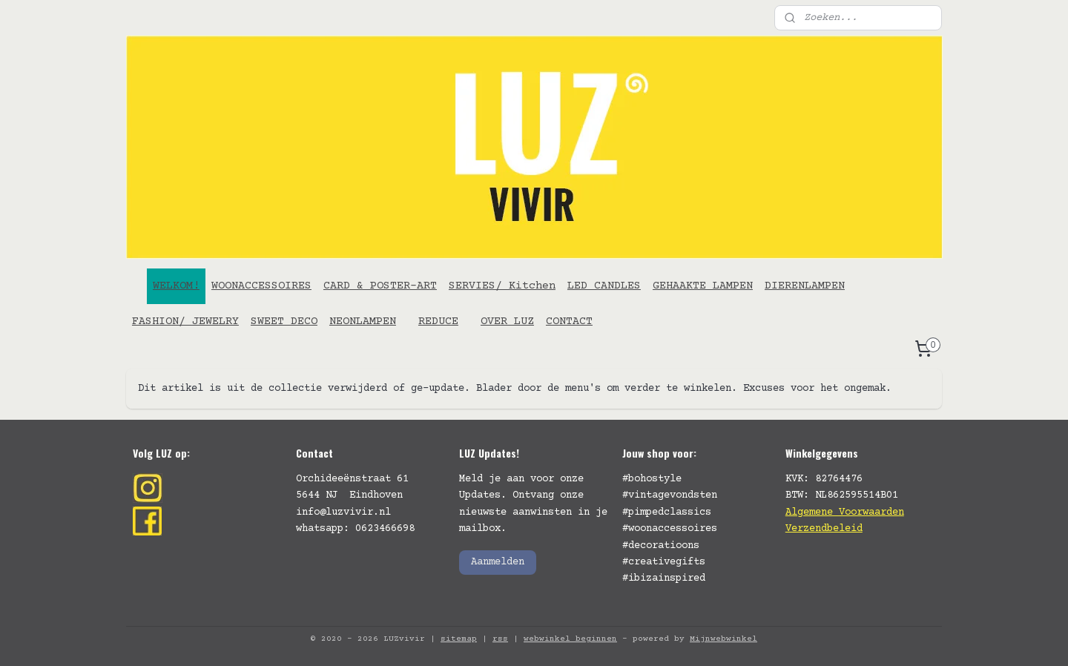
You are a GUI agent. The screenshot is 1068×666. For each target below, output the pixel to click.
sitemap (459, 639)
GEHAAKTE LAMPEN (703, 286)
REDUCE (438, 321)
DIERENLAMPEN (805, 286)
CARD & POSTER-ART (380, 286)
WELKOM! (176, 286)
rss (500, 639)
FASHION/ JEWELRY (185, 321)
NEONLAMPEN (362, 321)
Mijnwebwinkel (723, 639)
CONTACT (569, 321)
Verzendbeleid (824, 529)
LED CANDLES (604, 286)
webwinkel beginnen (570, 639)
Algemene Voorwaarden (844, 512)
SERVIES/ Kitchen (502, 286)
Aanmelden (497, 562)
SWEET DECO (284, 321)
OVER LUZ (507, 321)
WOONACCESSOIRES (261, 286)
